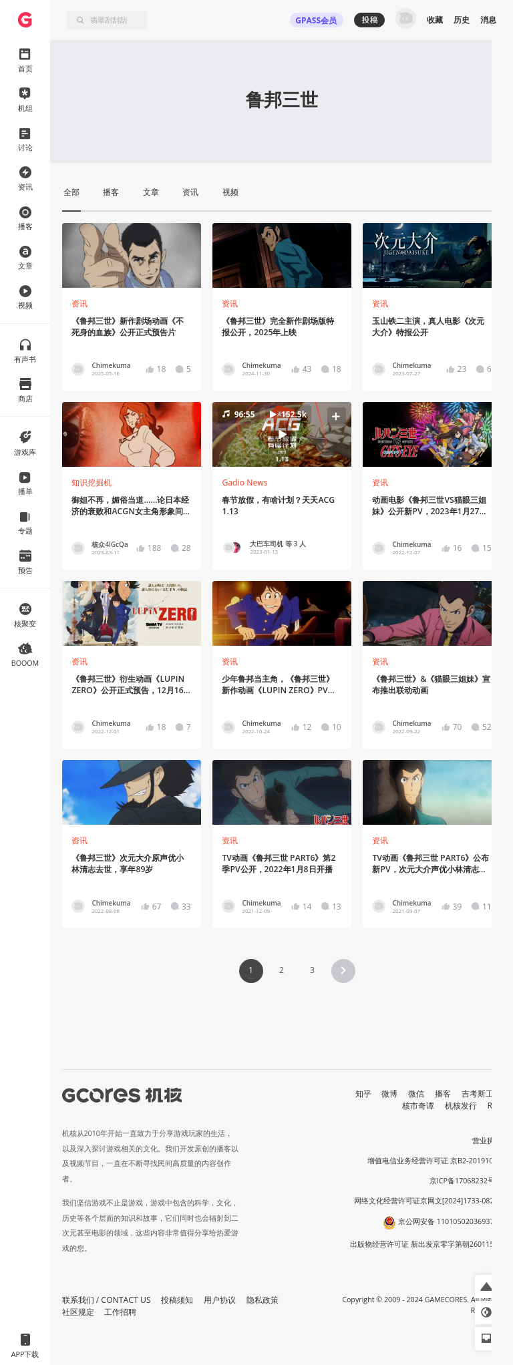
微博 (389, 1093)
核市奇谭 (418, 1105)
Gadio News (244, 482)
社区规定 (78, 1312)
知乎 (363, 1093)
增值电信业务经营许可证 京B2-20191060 (434, 1160)
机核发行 (461, 1105)
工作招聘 (120, 1312)
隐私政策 (262, 1300)
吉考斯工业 (482, 1093)
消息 (488, 19)
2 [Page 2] (281, 970)
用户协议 (220, 1300)
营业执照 (487, 1140)
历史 (462, 19)
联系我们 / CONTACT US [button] (106, 1300)
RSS (495, 1105)
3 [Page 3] (312, 970)
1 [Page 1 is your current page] (250, 970)
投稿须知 (177, 1300)
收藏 (435, 19)
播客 (443, 1093)
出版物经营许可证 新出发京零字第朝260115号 (426, 1244)
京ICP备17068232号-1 (466, 1180)
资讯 (79, 303)
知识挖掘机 (91, 482)
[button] (281, 434)
